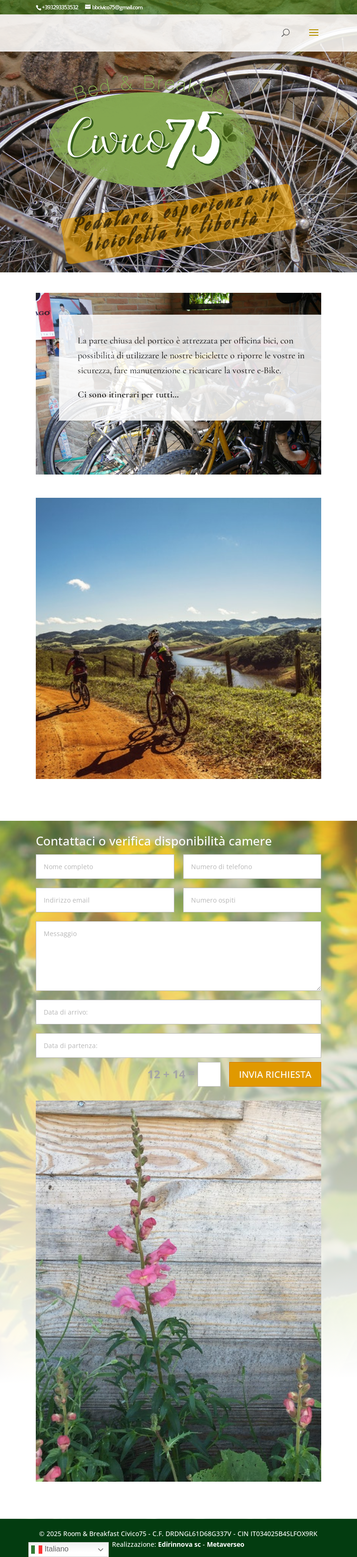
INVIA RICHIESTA (275, 1074)
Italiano (49, 1549)
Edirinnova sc (179, 1544)
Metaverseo (226, 1544)
